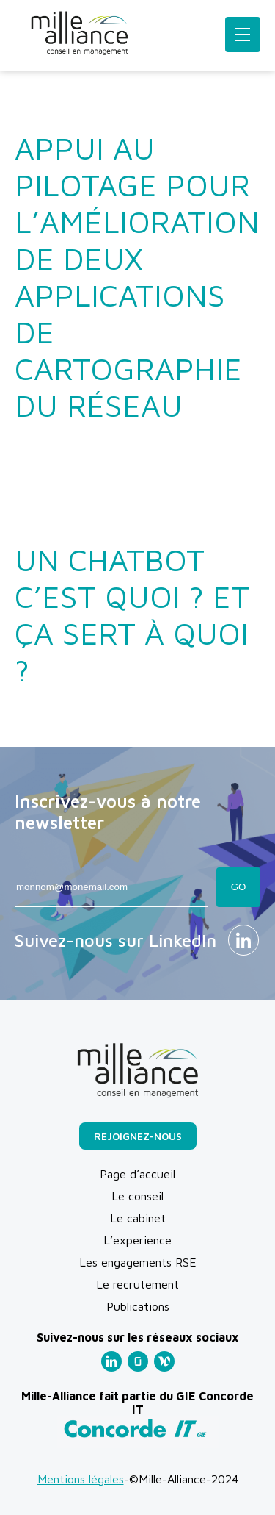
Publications (137, 1306)
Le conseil (137, 1196)
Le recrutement (137, 1284)
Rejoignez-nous (138, 1136)
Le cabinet (138, 1218)
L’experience (137, 1240)
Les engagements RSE (138, 1262)
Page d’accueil (137, 1174)
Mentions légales (80, 1479)
